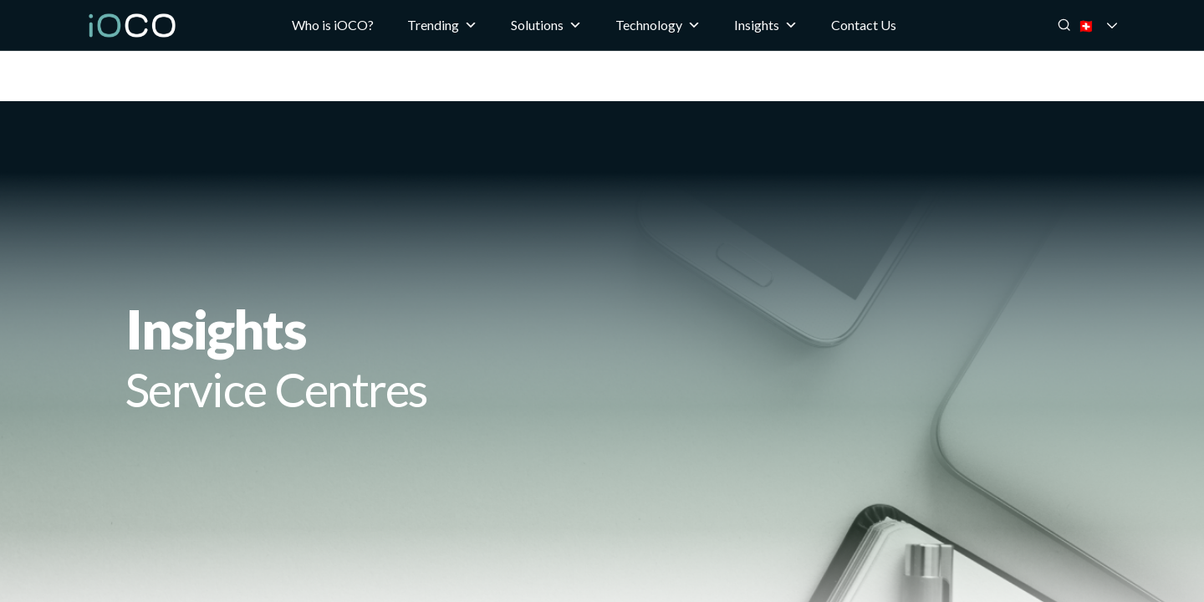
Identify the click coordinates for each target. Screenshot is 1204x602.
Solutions (546, 25)
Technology (658, 25)
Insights (766, 25)
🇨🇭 (1109, 25)
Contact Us (863, 25)
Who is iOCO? (333, 25)
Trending (442, 25)
